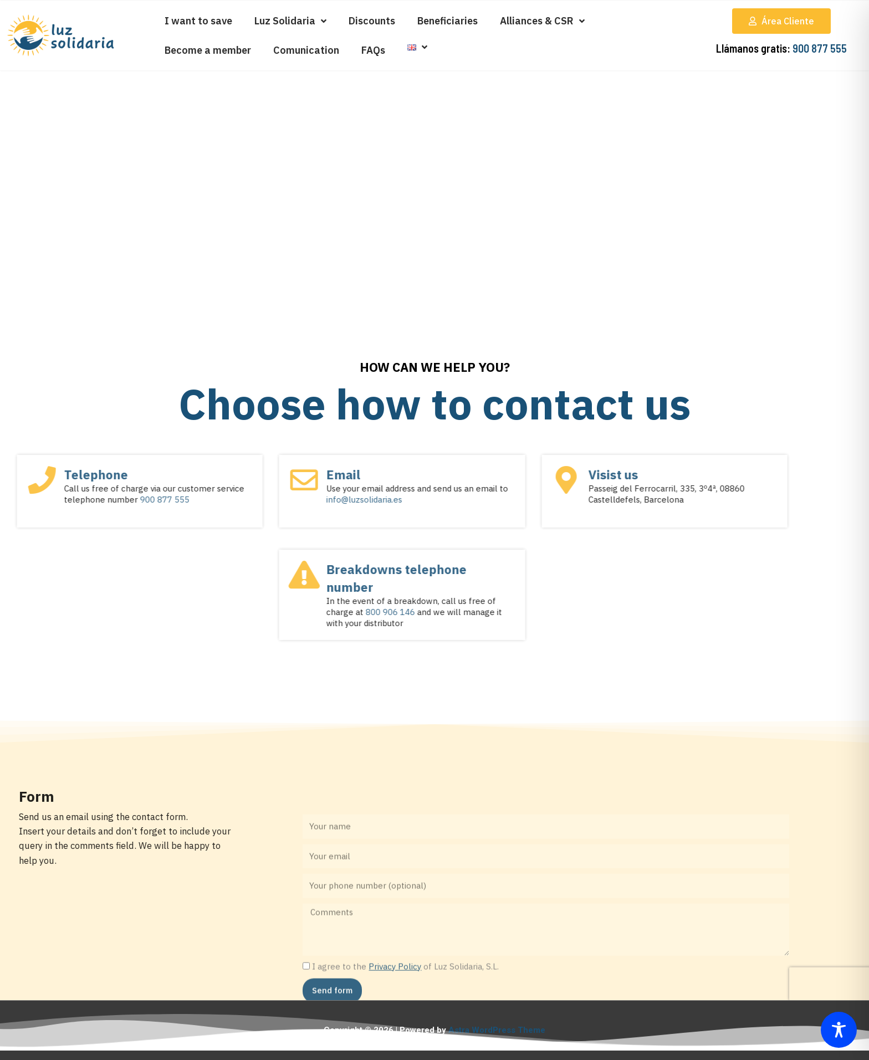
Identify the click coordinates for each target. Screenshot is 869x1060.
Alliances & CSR (542, 21)
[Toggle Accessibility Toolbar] (839, 1030)
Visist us (431, 475)
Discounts (372, 20)
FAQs (373, 50)
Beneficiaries (447, 20)
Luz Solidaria (290, 21)
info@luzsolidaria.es (181, 499)
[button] (781, 21)
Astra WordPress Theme (496, 1030)
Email (161, 475)
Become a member (208, 50)
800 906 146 (207, 612)
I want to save (198, 20)
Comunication (306, 50)
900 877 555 (820, 48)
